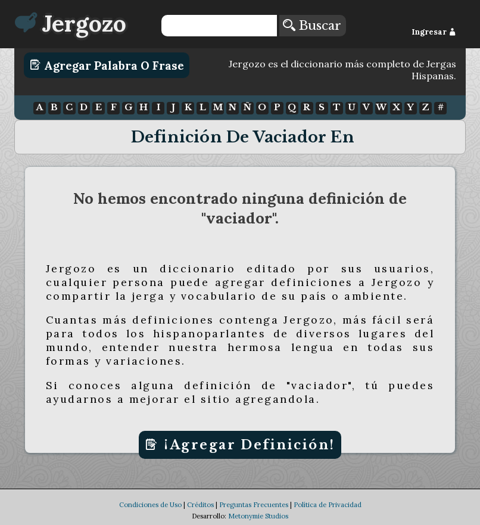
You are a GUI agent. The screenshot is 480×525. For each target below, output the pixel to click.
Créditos (200, 516)
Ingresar (434, 32)
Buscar (312, 25)
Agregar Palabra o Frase (107, 65)
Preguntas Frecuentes (253, 516)
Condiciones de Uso (150, 516)
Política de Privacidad (327, 516)
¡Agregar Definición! (240, 445)
